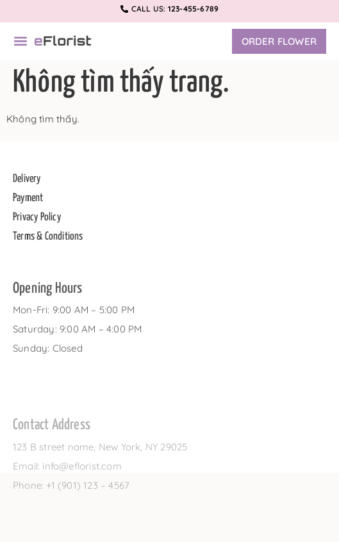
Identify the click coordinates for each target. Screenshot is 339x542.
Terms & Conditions (48, 239)
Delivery (27, 181)
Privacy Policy (37, 220)
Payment (28, 200)
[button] (20, 41)
